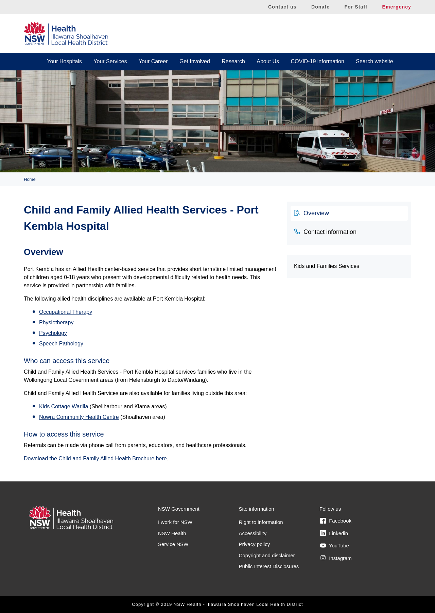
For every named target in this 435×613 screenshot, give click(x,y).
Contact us (282, 7)
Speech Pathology (61, 343)
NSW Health (172, 533)
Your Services (110, 61)
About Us (268, 61)
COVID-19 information (317, 61)
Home (30, 179)
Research (233, 61)
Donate (320, 7)
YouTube (334, 546)
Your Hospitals (64, 61)
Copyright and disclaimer (267, 555)
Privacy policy (254, 544)
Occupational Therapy (65, 312)
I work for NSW (175, 522)
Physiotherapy (56, 322)
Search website (374, 61)
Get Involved (194, 61)
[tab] (349, 213)
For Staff (355, 7)
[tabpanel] (150, 351)
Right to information (261, 522)
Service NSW (173, 544)
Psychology (53, 333)
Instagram (336, 558)
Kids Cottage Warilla (63, 406)
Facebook (335, 521)
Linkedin (334, 533)
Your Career (153, 61)
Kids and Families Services (326, 266)
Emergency (396, 7)
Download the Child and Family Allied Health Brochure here (95, 458)
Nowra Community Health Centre (79, 417)
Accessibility (253, 533)
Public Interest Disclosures (269, 566)
